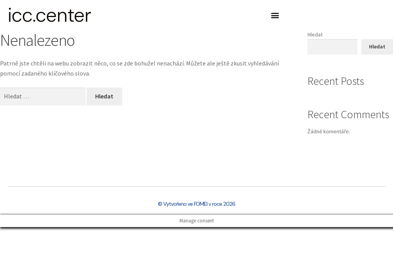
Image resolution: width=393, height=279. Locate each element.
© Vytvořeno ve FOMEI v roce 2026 (196, 203)
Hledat (315, 34)
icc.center (49, 15)
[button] (274, 15)
